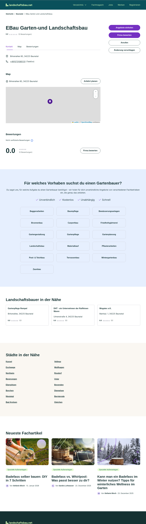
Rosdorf (43, 367)
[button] (50, 102)
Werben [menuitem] (121, 5)
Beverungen (78, 367)
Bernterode (44, 379)
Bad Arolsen (78, 379)
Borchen (77, 373)
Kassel (9, 362)
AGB (95, 513)
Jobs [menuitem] (110, 5)
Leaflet (75, 122)
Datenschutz (53, 513)
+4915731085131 (18, 61)
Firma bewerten (90, 151)
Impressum (103, 513)
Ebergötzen (11, 373)
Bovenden (44, 373)
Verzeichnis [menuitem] (78, 5)
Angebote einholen (124, 28)
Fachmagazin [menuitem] (98, 5)
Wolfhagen (111, 362)
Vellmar (42, 362)
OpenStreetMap (86, 122)
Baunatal (19, 14)
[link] (27, 315)
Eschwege (77, 362)
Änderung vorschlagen (124, 50)
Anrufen (124, 43)
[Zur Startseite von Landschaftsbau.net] (19, 4)
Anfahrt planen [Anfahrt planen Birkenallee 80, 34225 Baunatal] (90, 81)
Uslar (109, 367)
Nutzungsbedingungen (83, 513)
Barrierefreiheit (66, 513)
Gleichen (111, 379)
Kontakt (43, 513)
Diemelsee (111, 373)
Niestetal (10, 379)
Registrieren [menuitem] (134, 5)
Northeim (10, 367)
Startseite (9, 14)
